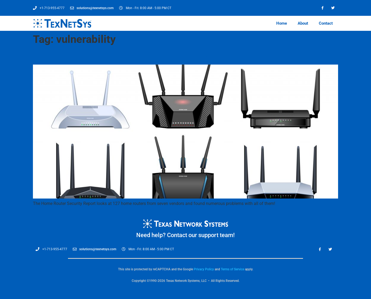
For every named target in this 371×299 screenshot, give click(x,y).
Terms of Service (232, 269)
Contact (326, 23)
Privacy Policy (204, 269)
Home (281, 23)
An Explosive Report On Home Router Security (121, 55)
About (303, 23)
